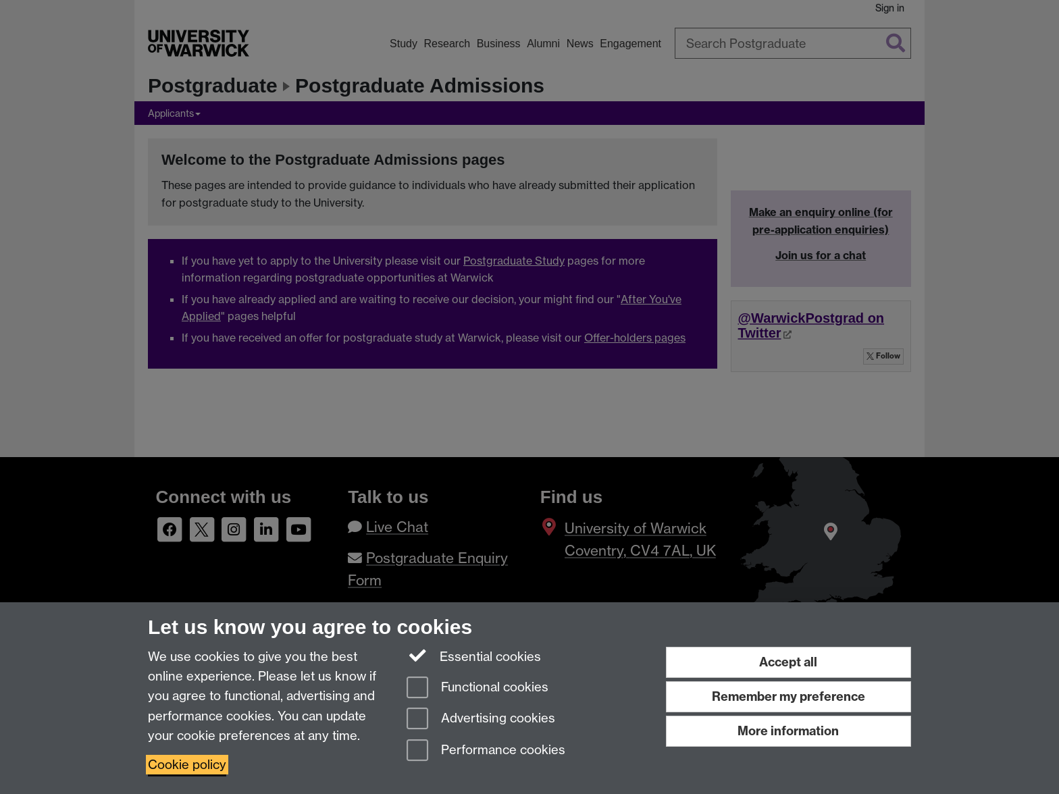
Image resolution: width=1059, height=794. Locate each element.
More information (788, 731)
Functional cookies (477, 688)
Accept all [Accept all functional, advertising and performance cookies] (788, 662)
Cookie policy (187, 764)
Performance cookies (486, 751)
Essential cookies (474, 655)
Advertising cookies (481, 719)
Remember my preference (788, 696)
